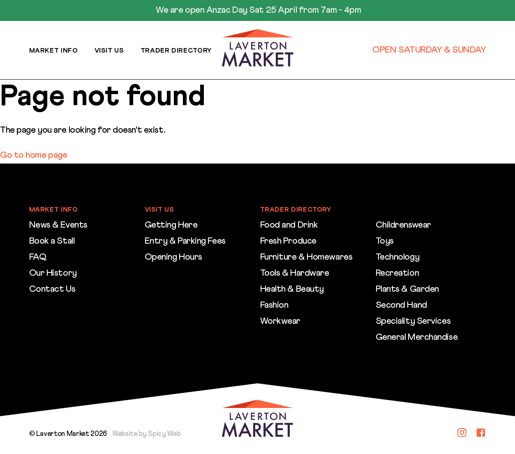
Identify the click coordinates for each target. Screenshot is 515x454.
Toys (385, 241)
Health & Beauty (292, 289)
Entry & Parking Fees (185, 241)
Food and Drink (289, 225)
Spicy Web (164, 434)
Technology (398, 257)
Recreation (397, 273)
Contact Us (52, 289)
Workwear (280, 321)
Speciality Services (413, 321)
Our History (53, 273)
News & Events (58, 225)
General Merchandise (417, 337)
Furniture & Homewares (306, 257)
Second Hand (401, 305)
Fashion (274, 305)
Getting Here (171, 225)
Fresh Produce (288, 241)
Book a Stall (52, 241)
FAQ (38, 257)
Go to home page (33, 155)
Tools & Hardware (294, 273)
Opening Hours (173, 257)
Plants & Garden (407, 289)
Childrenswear (403, 225)
